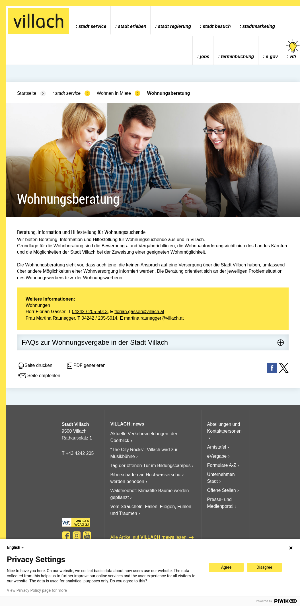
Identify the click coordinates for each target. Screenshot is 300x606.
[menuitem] (91, 20)
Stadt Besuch (217, 26)
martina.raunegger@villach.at (154, 318)
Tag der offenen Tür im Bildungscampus (150, 465)
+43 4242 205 (80, 453)
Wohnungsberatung (168, 93)
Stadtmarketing (259, 26)
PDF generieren (86, 365)
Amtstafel (216, 447)
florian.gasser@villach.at (139, 311)
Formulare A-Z (221, 465)
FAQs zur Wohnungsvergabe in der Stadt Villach (95, 342)
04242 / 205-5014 (99, 318)
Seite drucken (34, 365)
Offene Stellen (221, 490)
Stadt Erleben (132, 26)
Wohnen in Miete (114, 93)
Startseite (26, 93)
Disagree (264, 567)
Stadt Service (92, 26)
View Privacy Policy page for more (37, 590)
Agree (226, 567)
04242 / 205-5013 (90, 311)
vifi (293, 49)
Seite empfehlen (38, 376)
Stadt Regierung (174, 26)
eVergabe (217, 456)
